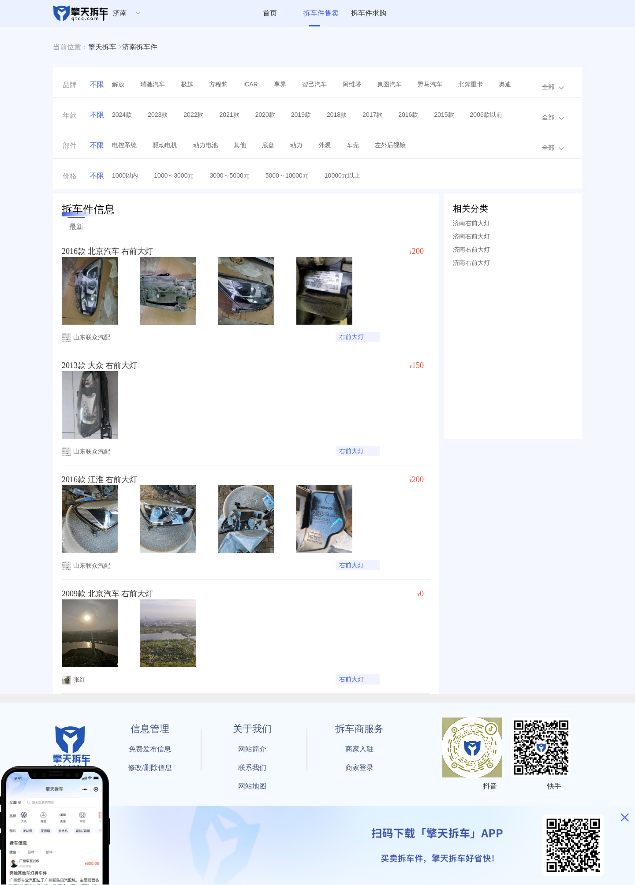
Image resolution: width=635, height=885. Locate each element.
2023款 (158, 114)
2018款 (337, 114)
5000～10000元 (287, 175)
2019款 (301, 114)
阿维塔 (352, 84)
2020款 (265, 114)
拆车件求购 (368, 13)
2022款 (193, 114)
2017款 (372, 114)
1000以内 (125, 175)
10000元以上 (342, 175)
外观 (324, 145)
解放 (118, 84)
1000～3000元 (174, 175)
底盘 (268, 145)
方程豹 (218, 84)
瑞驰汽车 (152, 84)
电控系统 (124, 145)
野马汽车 (430, 84)
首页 (270, 13)
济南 (120, 13)
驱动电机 (165, 145)
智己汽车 (314, 84)
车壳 (353, 145)
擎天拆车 (102, 47)
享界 (280, 84)
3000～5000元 (229, 175)
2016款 (408, 114)
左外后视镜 (390, 145)
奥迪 (505, 84)
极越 (187, 84)
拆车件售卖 (321, 13)
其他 (240, 145)
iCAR (250, 84)
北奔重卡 (470, 84)
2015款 (444, 114)
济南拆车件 (139, 47)
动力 (296, 145)
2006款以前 (486, 114)
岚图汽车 (389, 84)
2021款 (229, 114)
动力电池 (205, 145)
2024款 (122, 114)
